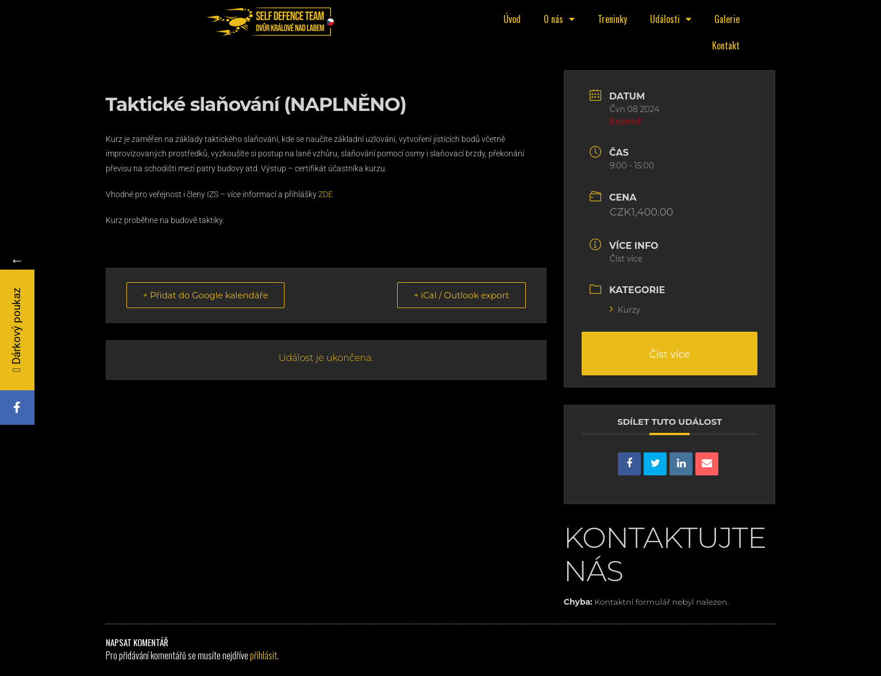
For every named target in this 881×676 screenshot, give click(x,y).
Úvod (512, 19)
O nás (559, 19)
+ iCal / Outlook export (461, 295)
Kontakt (726, 45)
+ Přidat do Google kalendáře (205, 295)
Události (670, 19)
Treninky (612, 19)
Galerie (727, 19)
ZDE (326, 194)
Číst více (626, 259)
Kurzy (625, 310)
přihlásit (263, 655)
